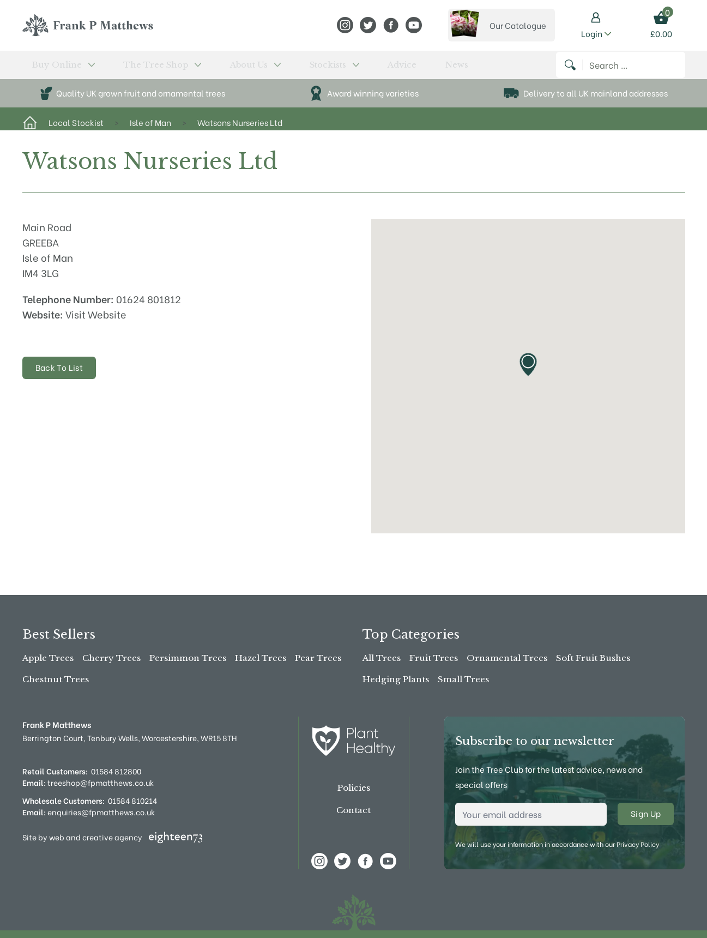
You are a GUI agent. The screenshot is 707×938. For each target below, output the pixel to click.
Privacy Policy (638, 844)
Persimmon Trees (187, 658)
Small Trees (463, 679)
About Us (197, 69)
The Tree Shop (126, 69)
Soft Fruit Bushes (593, 658)
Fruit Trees (433, 658)
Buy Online (51, 69)
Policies (353, 788)
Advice (302, 69)
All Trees (381, 658)
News (335, 69)
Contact (353, 810)
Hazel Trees (260, 658)
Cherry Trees (111, 658)
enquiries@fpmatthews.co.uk (88, 811)
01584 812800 (116, 771)
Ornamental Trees (507, 658)
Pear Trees (318, 658)
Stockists (255, 69)
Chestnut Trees (55, 679)
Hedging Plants (395, 679)
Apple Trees (48, 658)
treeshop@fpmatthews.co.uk (88, 782)
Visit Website (95, 323)
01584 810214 (132, 800)
